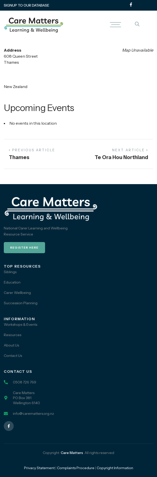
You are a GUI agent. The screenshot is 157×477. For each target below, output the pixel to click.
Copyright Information (115, 468)
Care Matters (72, 452)
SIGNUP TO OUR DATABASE (26, 5)
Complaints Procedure (75, 468)
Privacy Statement (39, 468)
